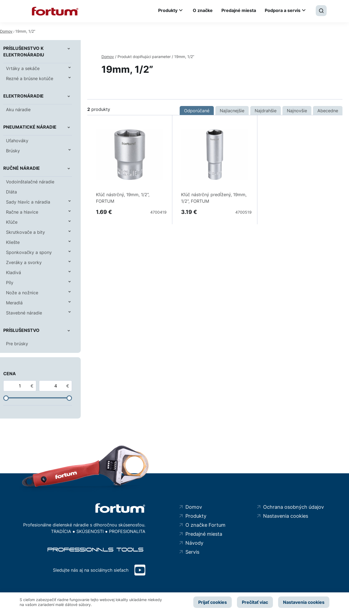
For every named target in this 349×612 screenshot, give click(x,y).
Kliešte (13, 242)
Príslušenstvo (21, 330)
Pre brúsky (17, 343)
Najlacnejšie (232, 110)
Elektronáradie (23, 96)
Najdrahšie (265, 110)
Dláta (11, 192)
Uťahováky (17, 140)
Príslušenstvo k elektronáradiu (23, 51)
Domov (6, 31)
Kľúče (11, 222)
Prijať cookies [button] (212, 602)
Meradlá (14, 302)
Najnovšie (297, 110)
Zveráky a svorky (24, 262)
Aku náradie (18, 109)
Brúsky (13, 150)
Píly (9, 282)
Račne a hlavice (22, 212)
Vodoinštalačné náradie (30, 181)
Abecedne (327, 110)
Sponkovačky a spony (29, 252)
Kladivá (13, 272)
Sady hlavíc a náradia (28, 202)
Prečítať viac (255, 602)
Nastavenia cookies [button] (303, 602)
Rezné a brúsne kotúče (29, 78)
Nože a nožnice (22, 292)
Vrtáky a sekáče (23, 68)
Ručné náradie (21, 168)
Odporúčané (196, 110)
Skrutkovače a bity (25, 232)
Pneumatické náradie (29, 127)
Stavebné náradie (24, 313)
